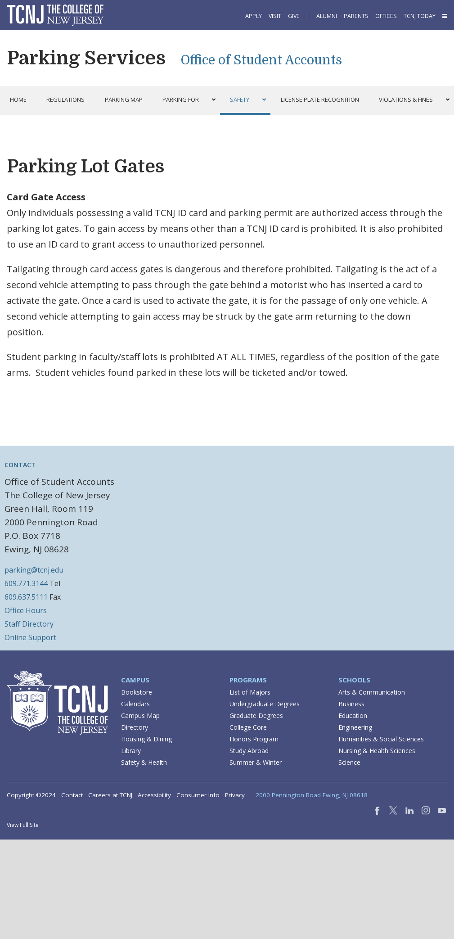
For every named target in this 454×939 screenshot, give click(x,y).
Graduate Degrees (256, 715)
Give (294, 16)
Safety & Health (144, 762)
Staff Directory (29, 624)
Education (352, 715)
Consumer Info (198, 795)
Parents (356, 16)
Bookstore (136, 692)
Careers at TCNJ (110, 795)
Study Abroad (249, 750)
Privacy (235, 795)
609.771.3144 (26, 583)
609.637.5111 (26, 597)
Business (351, 704)
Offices (386, 16)
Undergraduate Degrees (264, 704)
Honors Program (254, 739)
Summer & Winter (255, 762)
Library (131, 750)
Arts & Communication (371, 692)
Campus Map (140, 715)
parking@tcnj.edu (33, 570)
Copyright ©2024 (31, 795)
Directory (134, 727)
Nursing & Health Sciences (376, 750)
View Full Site (23, 825)
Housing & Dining (146, 739)
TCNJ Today (420, 16)
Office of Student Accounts (261, 60)
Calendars (135, 704)
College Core (248, 727)
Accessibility (154, 795)
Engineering (355, 727)
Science (349, 762)
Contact (72, 795)
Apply (253, 16)
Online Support (30, 637)
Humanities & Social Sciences (381, 739)
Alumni (326, 16)
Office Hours (25, 610)
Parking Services (86, 58)
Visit (275, 16)
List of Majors (249, 692)
